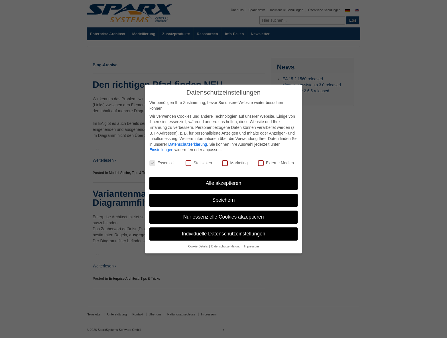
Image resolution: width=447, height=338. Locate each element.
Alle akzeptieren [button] (223, 183)
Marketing (234, 163)
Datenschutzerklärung (187, 144)
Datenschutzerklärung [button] (226, 246)
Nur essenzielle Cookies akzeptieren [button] (223, 217)
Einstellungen (161, 149)
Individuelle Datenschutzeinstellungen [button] (223, 234)
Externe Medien (276, 163)
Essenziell (162, 163)
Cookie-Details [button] (198, 246)
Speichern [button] (223, 200)
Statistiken (199, 163)
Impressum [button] (251, 246)
